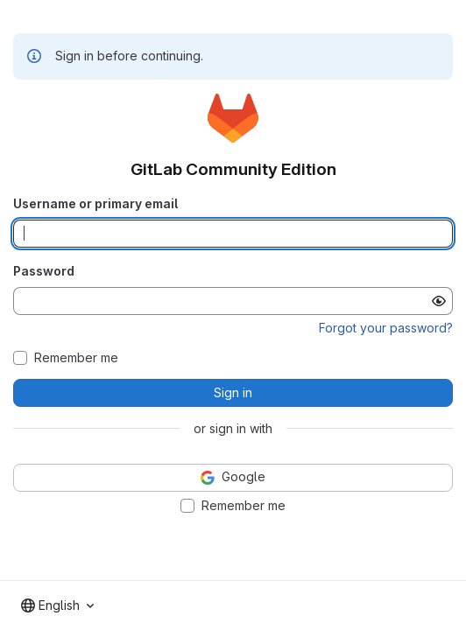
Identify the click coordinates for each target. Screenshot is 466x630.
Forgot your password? (386, 327)
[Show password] (439, 301)
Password (43, 270)
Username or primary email (95, 203)
